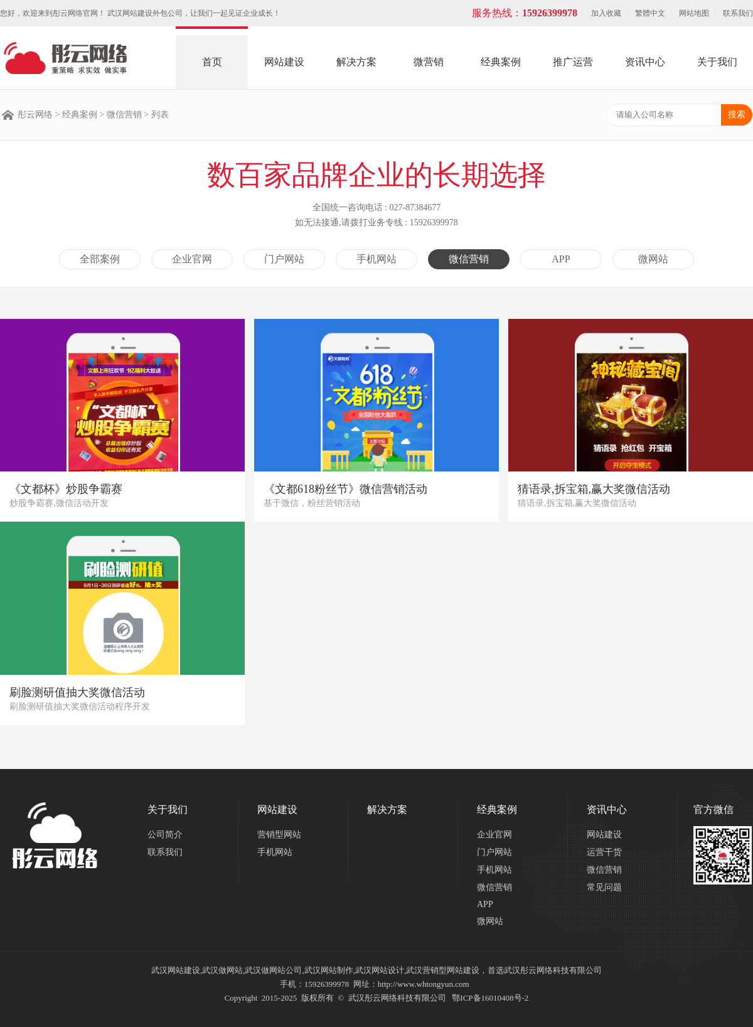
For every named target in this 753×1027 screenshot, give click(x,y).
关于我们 (717, 61)
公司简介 (165, 834)
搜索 (736, 114)
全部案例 (100, 259)
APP (561, 259)
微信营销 (124, 114)
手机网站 (376, 259)
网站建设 (284, 61)
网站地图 (694, 13)
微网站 (653, 259)
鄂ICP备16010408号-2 (490, 998)
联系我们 (738, 13)
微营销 (429, 61)
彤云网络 (35, 114)
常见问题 (604, 887)
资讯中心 (645, 61)
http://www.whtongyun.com (423, 984)
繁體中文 (650, 13)
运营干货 (604, 852)
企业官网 (192, 259)
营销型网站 (279, 834)
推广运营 (573, 61)
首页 (212, 61)
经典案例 (501, 61)
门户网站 (284, 259)
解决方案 (356, 61)
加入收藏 (606, 13)
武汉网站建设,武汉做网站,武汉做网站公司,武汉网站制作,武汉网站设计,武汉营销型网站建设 (315, 970)
